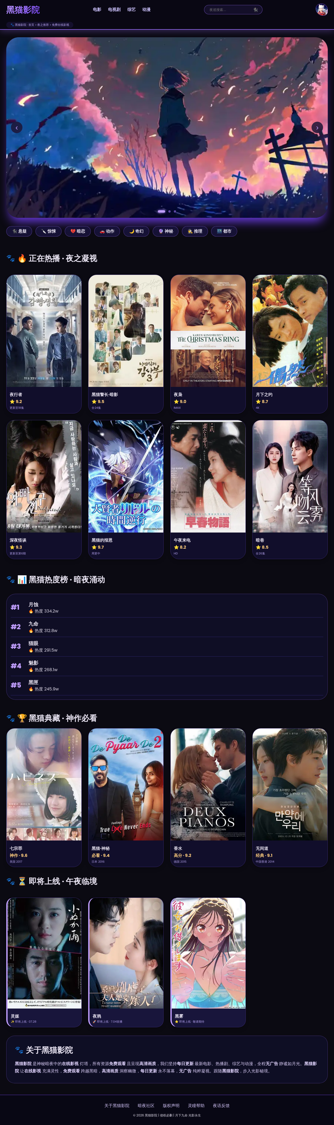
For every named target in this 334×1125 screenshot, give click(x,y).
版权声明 (171, 1106)
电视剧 (114, 10)
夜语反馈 (221, 1106)
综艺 (131, 10)
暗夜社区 (146, 1106)
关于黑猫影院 (116, 1106)
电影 (97, 10)
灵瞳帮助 (196, 1106)
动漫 (146, 10)
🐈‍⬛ (255, 10)
